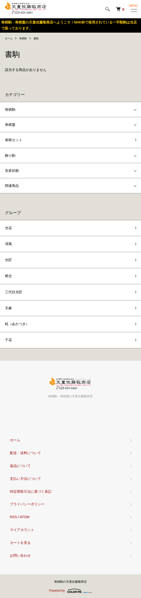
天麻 (8, 308)
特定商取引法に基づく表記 (30, 491)
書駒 (36, 38)
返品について (20, 466)
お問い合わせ (20, 555)
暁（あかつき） (17, 324)
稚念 (8, 276)
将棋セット (13, 140)
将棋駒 (23, 38)
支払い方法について (25, 479)
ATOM (24, 517)
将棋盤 (10, 125)
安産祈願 (12, 171)
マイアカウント (22, 530)
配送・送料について (25, 453)
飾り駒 (10, 155)
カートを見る (20, 543)
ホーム (8, 38)
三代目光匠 (13, 292)
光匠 (8, 260)
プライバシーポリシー (27, 504)
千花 (8, 340)
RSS (13, 517)
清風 (8, 244)
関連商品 (12, 186)
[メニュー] (133, 10)
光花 (8, 228)
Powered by (70, 591)
